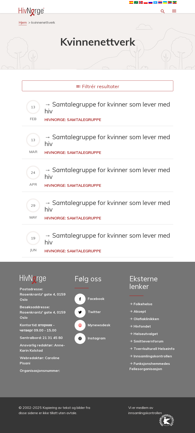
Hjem (23, 22)
